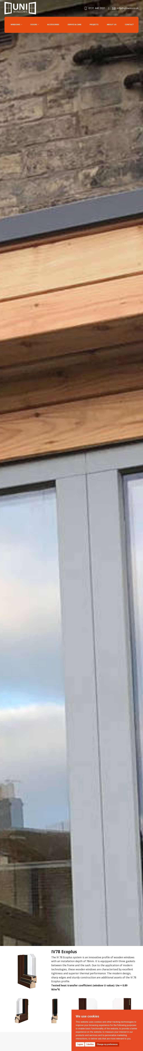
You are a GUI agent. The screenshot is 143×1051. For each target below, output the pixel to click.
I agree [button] (80, 1044)
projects (94, 24)
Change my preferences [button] (107, 1044)
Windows (16, 24)
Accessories (53, 24)
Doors (34, 24)
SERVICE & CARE (74, 24)
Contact (129, 24)
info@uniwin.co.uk (125, 8)
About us (111, 24)
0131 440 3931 (94, 8)
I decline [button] (90, 1044)
